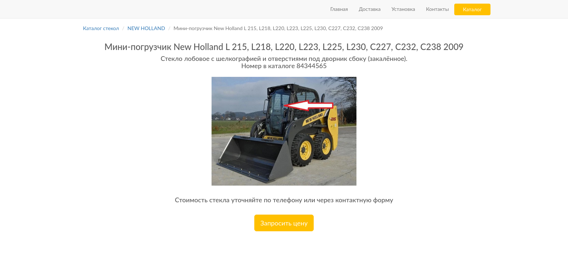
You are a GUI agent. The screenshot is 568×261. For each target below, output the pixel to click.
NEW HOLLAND (146, 28)
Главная (339, 9)
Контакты (437, 9)
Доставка (369, 9)
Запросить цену (284, 223)
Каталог (472, 9)
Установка (403, 9)
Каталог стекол (101, 28)
